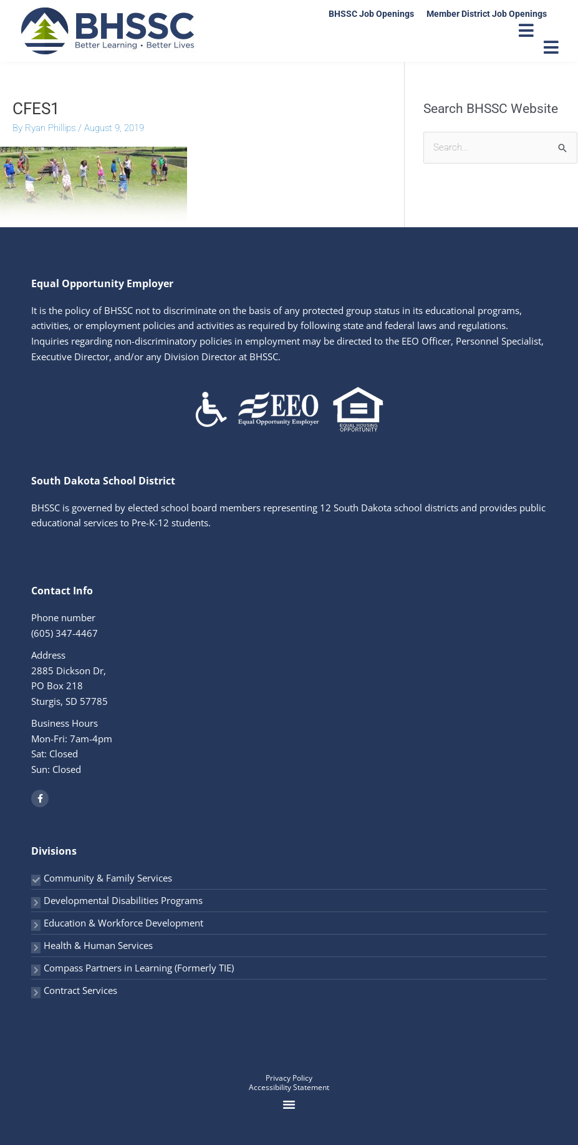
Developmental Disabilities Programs (123, 900)
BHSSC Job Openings (371, 14)
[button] (289, 1104)
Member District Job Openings (486, 14)
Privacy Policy (289, 1078)
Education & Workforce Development (123, 922)
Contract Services (80, 990)
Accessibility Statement (289, 1087)
